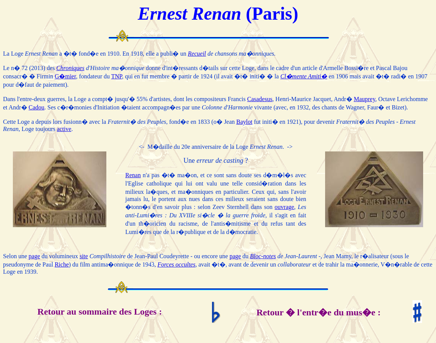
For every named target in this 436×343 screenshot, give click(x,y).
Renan (133, 175)
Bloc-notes (263, 256)
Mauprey (364, 99)
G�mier (65, 76)
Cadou (37, 107)
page (34, 256)
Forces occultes (176, 264)
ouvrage (284, 207)
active (64, 129)
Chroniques (70, 68)
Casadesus (259, 99)
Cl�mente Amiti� (303, 76)
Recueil (197, 53)
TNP (116, 76)
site (83, 256)
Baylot (244, 121)
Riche (61, 264)
